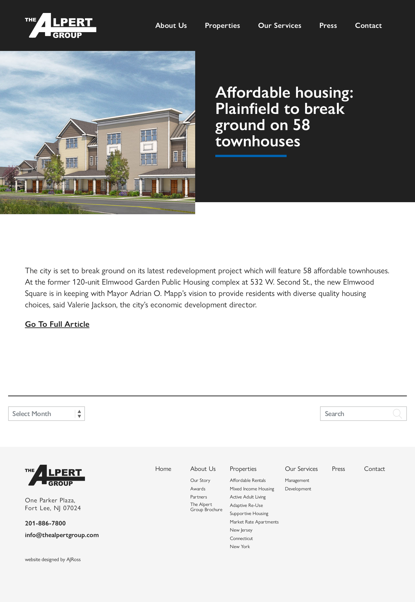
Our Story (200, 478)
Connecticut (241, 536)
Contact (368, 24)
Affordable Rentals (248, 478)
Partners (198, 495)
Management (297, 478)
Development (298, 486)
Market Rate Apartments (254, 519)
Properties (222, 24)
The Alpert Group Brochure (206, 504)
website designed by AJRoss (53, 556)
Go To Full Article (57, 323)
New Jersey (241, 528)
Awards (198, 486)
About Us (171, 24)
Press (328, 24)
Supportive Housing (249, 511)
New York (240, 544)
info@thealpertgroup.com (62, 532)
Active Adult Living (248, 495)
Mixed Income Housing (252, 486)
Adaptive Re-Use (246, 503)
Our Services (280, 24)
